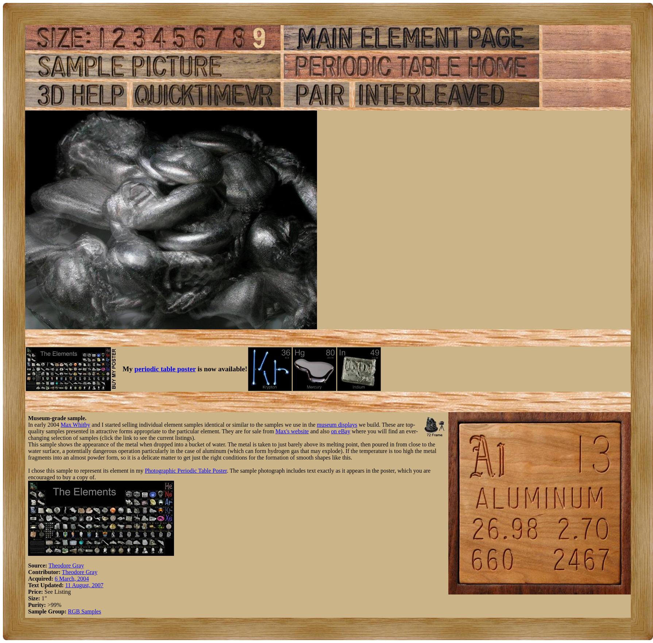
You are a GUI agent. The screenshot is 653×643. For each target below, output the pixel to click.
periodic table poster (165, 369)
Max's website (292, 431)
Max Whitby (75, 425)
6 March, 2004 (72, 579)
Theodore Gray (66, 565)
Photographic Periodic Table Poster (186, 471)
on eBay (340, 431)
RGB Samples (84, 611)
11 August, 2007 (84, 585)
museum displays (337, 425)
